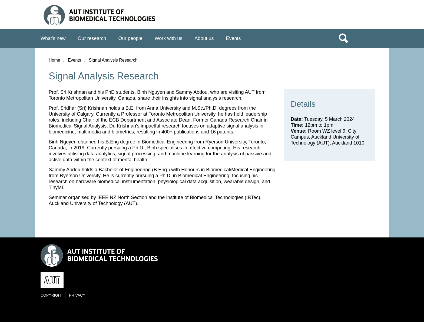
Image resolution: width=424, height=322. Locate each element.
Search (343, 38)
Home (54, 60)
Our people (130, 38)
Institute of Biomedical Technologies (104, 16)
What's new (53, 38)
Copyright (52, 295)
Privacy (77, 295)
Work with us (169, 38)
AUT (372, 16)
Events (233, 38)
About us (204, 38)
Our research (92, 38)
